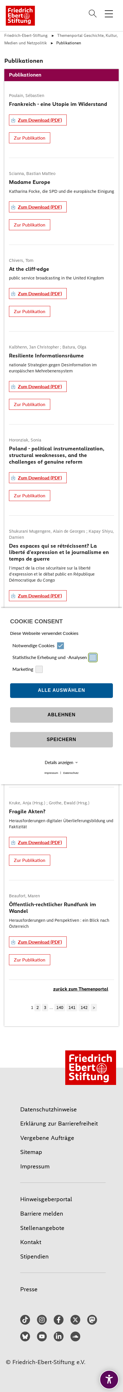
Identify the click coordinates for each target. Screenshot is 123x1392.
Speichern (61, 739)
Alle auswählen (61, 690)
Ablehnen (62, 715)
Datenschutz (71, 772)
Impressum (51, 772)
